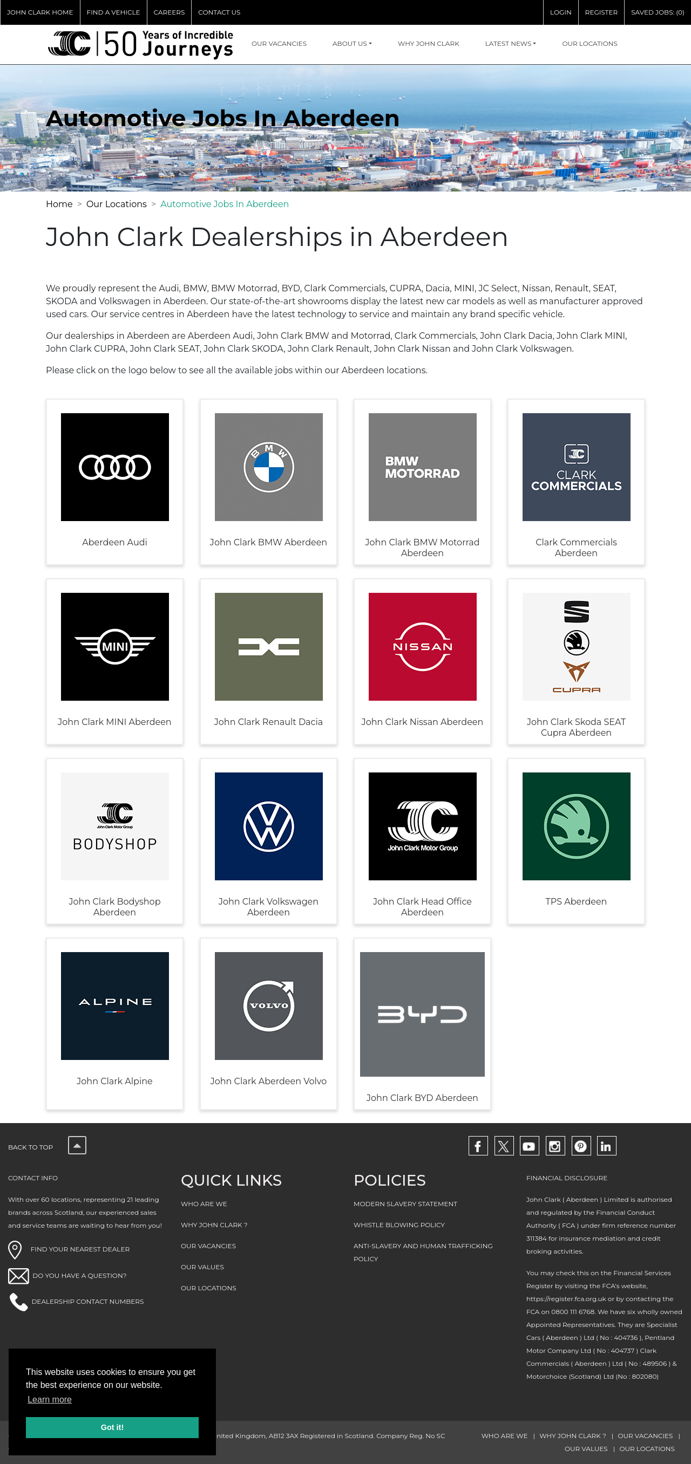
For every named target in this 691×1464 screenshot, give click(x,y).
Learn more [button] (50, 1399)
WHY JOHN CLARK (428, 43)
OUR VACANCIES (279, 43)
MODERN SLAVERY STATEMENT (405, 1204)
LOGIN (561, 12)
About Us (350, 43)
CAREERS (169, 12)
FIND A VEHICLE (113, 12)
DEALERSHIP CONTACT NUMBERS (87, 1301)
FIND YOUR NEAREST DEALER (69, 1249)
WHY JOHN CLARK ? (214, 1225)
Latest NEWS (508, 43)
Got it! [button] (112, 1427)
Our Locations (116, 204)
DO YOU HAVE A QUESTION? (79, 1275)
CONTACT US (219, 12)
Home (59, 204)
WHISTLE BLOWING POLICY (399, 1225)
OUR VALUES (202, 1267)
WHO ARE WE (204, 1204)
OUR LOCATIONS (590, 43)
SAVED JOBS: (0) (658, 12)
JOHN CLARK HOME (40, 12)
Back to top (47, 1147)
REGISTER (601, 12)
